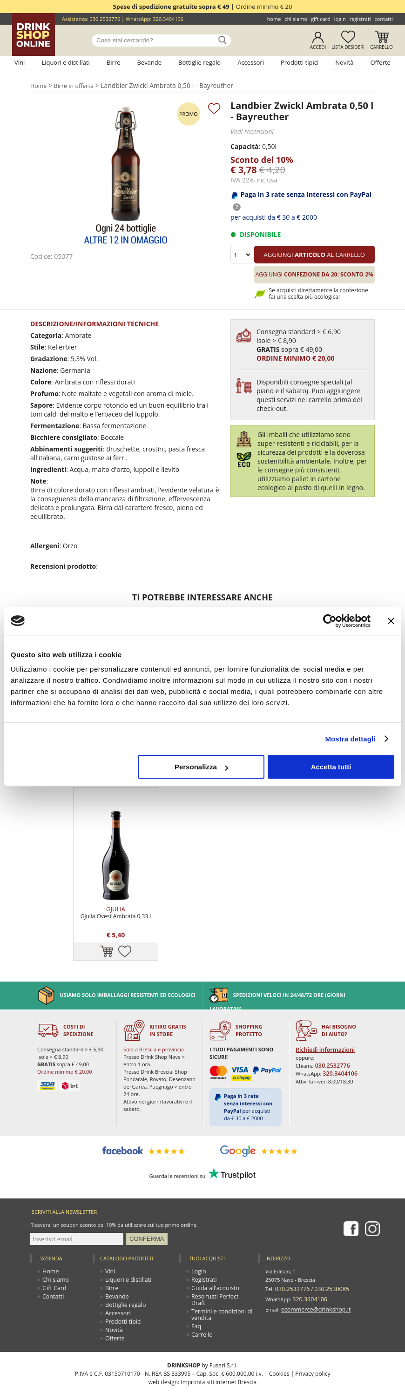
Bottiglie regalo (199, 62)
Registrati (360, 18)
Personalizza (201, 767)
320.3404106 (168, 18)
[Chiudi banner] (391, 621)
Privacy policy (312, 1338)
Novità (344, 62)
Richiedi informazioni (323, 1014)
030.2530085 (325, 1252)
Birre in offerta (74, 85)
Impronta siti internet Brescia (218, 1346)
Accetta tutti (331, 767)
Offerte (380, 62)
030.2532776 (104, 18)
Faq (196, 1283)
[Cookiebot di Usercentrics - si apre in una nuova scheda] (330, 621)
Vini (19, 62)
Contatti (384, 18)
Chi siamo (295, 18)
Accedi (318, 47)
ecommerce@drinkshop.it (312, 1268)
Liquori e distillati (65, 62)
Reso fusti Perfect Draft (219, 1260)
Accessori (250, 62)
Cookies (279, 1338)
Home (274, 18)
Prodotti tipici (299, 62)
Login (340, 18)
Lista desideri (347, 47)
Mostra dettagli (350, 739)
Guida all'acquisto (213, 1252)
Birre (114, 62)
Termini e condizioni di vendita (219, 1272)
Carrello (381, 47)
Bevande (149, 62)
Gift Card (321, 18)
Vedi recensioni (250, 130)
